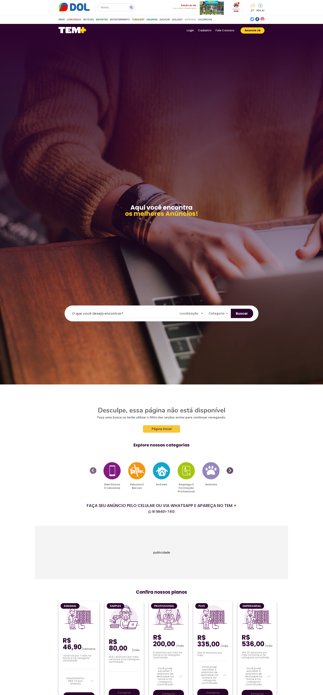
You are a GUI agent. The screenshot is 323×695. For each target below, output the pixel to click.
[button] (74, 19)
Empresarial (252, 606)
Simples (115, 606)
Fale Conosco (224, 30)
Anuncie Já (252, 30)
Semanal (70, 606)
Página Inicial (162, 429)
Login (190, 30)
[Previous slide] (93, 470)
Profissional (164, 606)
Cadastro (204, 30)
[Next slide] (230, 470)
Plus (201, 606)
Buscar (242, 313)
